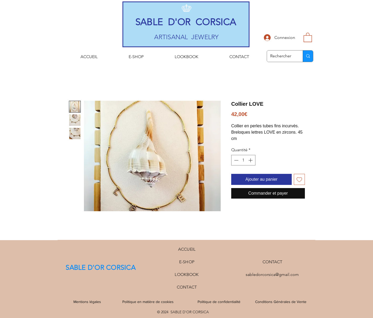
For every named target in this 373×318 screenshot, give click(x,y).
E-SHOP (186, 261)
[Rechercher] (281, 56)
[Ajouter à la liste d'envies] (299, 179)
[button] (308, 37)
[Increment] (251, 160)
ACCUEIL (186, 249)
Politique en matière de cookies (148, 302)
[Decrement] (235, 160)
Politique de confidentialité (219, 302)
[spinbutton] (243, 160)
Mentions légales (87, 302)
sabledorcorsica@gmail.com (272, 274)
